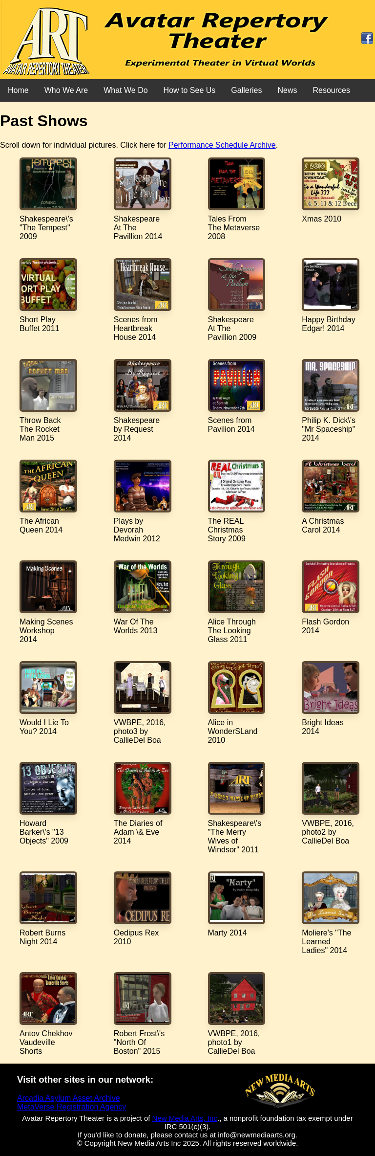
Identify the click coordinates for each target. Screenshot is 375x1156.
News (287, 90)
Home (18, 90)
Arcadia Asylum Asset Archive (68, 1098)
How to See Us (190, 90)
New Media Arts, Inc (184, 1118)
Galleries (246, 90)
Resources (331, 90)
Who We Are (66, 90)
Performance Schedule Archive (222, 145)
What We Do (125, 90)
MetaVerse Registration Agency (71, 1107)
